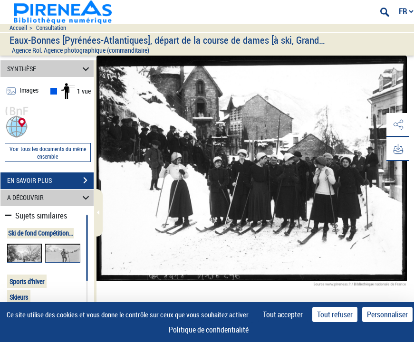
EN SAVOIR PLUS (50, 180)
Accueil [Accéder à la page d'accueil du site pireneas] (18, 28)
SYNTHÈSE (49, 68)
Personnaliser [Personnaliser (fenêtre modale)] (387, 314)
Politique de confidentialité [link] (209, 329)
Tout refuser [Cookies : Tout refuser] (335, 314)
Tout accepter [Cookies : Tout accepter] (283, 314)
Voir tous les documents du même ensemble (48, 152)
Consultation (51, 28)
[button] (17, 125)
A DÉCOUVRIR (49, 198)
